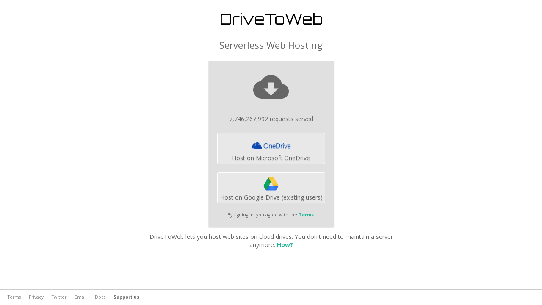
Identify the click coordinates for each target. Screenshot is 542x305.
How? (285, 245)
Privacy (36, 297)
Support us (126, 297)
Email (81, 297)
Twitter (59, 297)
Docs (100, 297)
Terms (306, 215)
